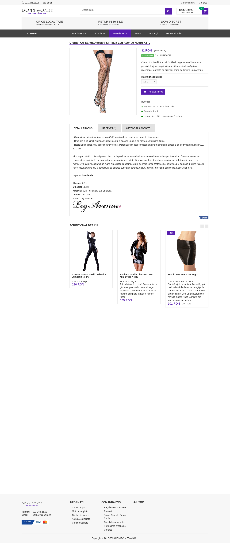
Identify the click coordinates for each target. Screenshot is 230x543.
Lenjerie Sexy (34, 40)
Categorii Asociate (138, 128)
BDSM (29, 141)
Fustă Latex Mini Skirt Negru (183, 274)
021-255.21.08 (30, 2)
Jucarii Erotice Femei (39, 150)
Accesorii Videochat (39, 179)
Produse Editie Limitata (40, 193)
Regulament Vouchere (115, 507)
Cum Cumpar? (79, 507)
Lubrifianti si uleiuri (39, 126)
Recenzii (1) (109, 128)
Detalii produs (83, 128)
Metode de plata (80, 511)
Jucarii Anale (34, 145)
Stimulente (99, 33)
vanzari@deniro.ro (42, 515)
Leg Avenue (86, 198)
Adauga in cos (156, 91)
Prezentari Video (36, 188)
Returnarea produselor (115, 526)
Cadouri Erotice (36, 160)
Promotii (31, 184)
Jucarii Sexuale (78, 33)
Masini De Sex (34, 169)
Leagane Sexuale (37, 174)
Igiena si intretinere (38, 131)
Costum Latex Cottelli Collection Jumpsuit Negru (89, 275)
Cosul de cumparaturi (114, 522)
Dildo (29, 136)
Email (47, 2)
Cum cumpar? (188, 2)
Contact (203, 2)
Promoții (153, 33)
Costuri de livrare (80, 515)
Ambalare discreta (81, 519)
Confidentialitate (80, 522)
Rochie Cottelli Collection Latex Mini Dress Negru (136, 275)
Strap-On (31, 155)
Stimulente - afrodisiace (41, 112)
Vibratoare (33, 121)
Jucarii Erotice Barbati (41, 117)
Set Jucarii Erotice (38, 164)
